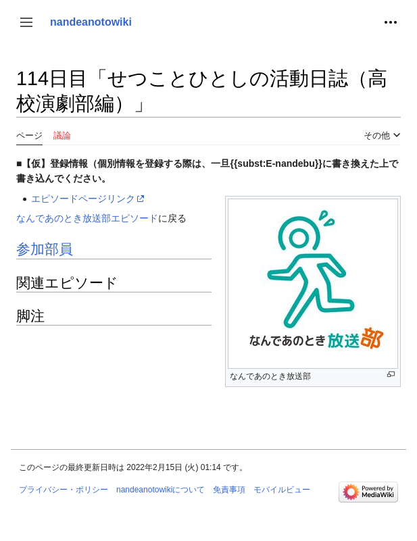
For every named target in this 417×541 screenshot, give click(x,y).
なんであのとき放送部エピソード (87, 218)
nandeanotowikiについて (160, 489)
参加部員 (44, 249)
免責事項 (229, 489)
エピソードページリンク (83, 198)
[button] (26, 22)
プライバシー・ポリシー (63, 489)
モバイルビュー (281, 489)
